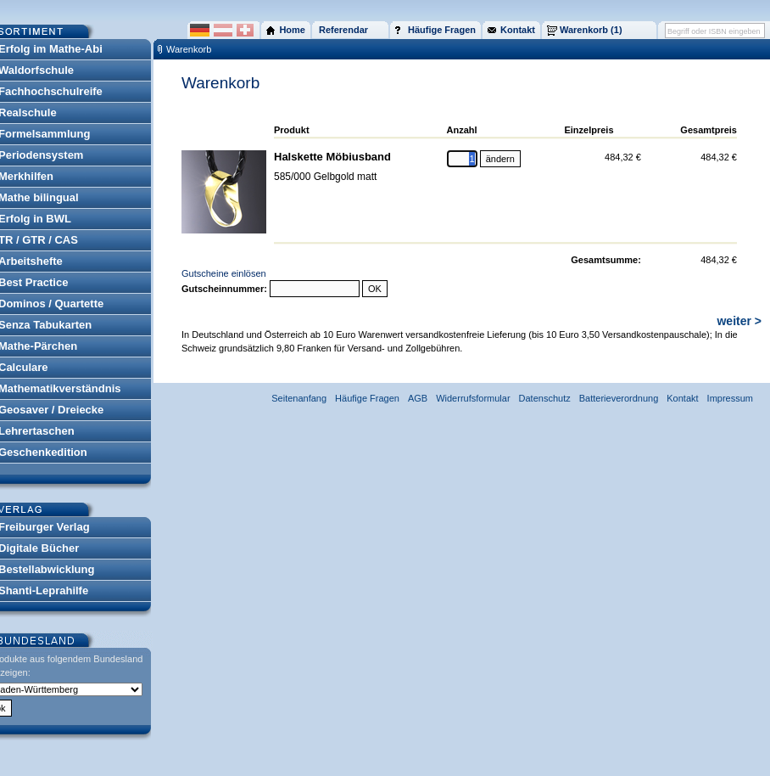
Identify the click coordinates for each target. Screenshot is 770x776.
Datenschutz (545, 398)
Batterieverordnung (619, 398)
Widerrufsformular (473, 398)
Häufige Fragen (367, 398)
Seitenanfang (298, 398)
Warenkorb (188, 49)
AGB (417, 398)
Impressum (730, 398)
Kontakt (682, 398)
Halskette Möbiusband (332, 156)
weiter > (739, 321)
